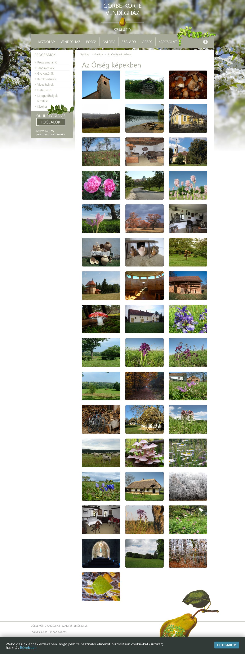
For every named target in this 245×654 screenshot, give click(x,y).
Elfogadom (226, 645)
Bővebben (28, 647)
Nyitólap (85, 54)
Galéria (98, 54)
